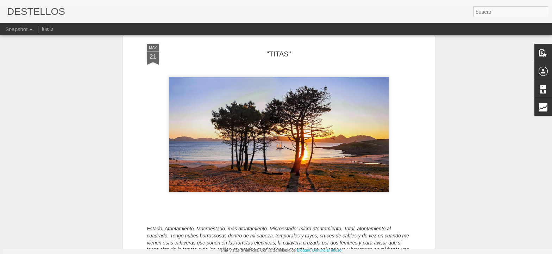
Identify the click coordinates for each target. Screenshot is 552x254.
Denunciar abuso (326, 250)
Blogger (303, 250)
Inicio (47, 29)
